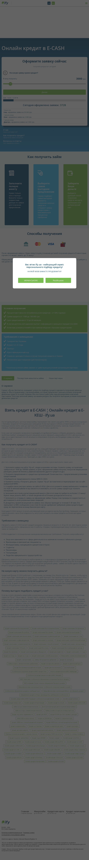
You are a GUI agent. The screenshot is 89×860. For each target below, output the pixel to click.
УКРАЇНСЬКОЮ (31, 280)
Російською (58, 280)
